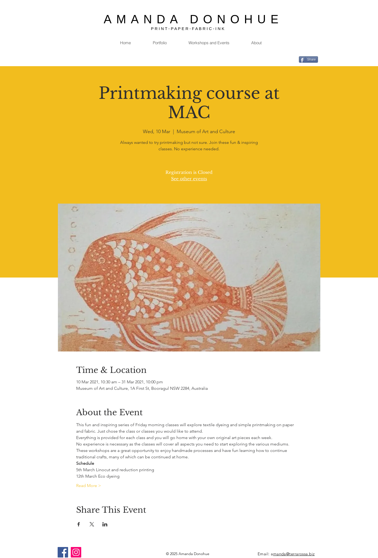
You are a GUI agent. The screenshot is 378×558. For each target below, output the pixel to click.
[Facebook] (63, 552)
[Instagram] (76, 552)
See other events (189, 178)
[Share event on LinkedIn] (105, 524)
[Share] (308, 59)
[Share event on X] (91, 524)
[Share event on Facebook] (78, 524)
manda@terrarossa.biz (294, 553)
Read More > (88, 485)
